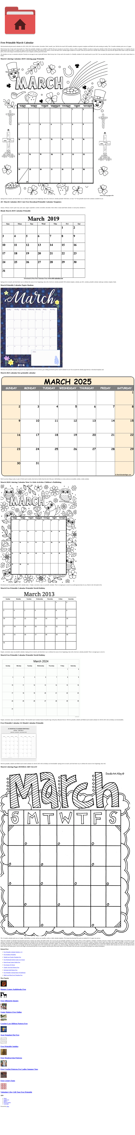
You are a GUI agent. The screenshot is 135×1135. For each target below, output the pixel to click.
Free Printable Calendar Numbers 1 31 (13, 952)
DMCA (5, 1101)
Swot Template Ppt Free (10, 1035)
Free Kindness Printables (10, 954)
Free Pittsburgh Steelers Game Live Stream (14, 959)
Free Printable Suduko (9, 1046)
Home (5, 1098)
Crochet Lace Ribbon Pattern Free (14, 1024)
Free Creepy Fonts (8, 1081)
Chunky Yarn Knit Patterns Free (11, 967)
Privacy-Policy (7, 1102)
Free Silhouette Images (9, 1001)
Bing (8, 1106)
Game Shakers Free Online (11, 1012)
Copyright (6, 1103)
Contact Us (6, 1099)
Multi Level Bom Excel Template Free (13, 975)
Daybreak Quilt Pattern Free (10, 970)
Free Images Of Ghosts (9, 965)
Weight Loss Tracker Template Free (12, 957)
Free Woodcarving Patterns (11, 1058)
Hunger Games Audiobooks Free (13, 989)
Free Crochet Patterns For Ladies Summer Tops (19, 1069)
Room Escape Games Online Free (12, 962)
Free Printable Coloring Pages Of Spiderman (14, 972)
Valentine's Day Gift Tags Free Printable (16, 1092)
